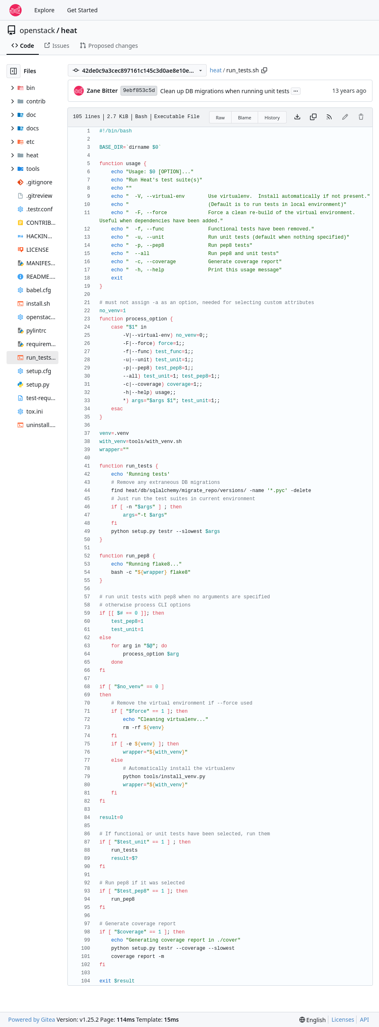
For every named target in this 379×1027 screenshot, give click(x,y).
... (295, 90)
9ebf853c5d (139, 90)
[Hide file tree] (13, 71)
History (272, 117)
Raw (220, 117)
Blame (245, 117)
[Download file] (297, 117)
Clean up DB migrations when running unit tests (224, 91)
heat (69, 30)
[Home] (15, 10)
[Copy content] (313, 117)
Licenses (343, 1019)
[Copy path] (264, 70)
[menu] (312, 1020)
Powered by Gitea (31, 1019)
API (364, 1019)
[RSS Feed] (329, 117)
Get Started (82, 10)
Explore (44, 10)
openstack (37, 30)
